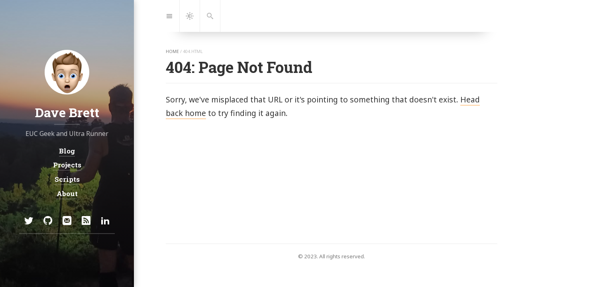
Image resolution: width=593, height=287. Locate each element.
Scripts (67, 179)
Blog (67, 150)
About (67, 193)
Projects (67, 164)
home (172, 51)
